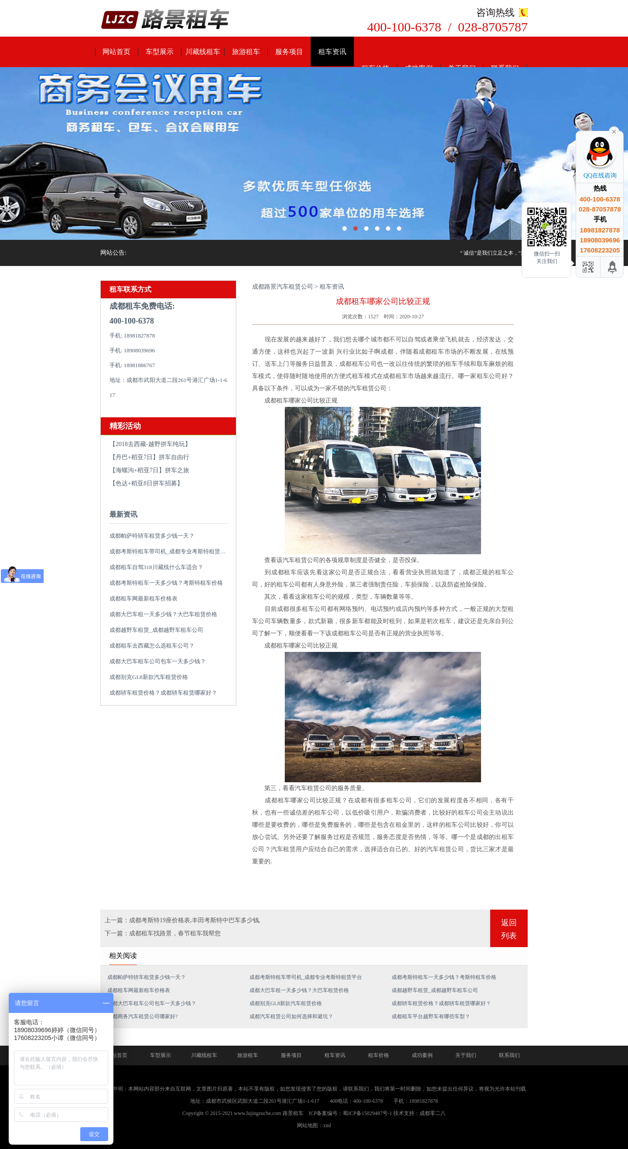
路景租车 (293, 1113)
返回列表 (509, 929)
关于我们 (465, 1055)
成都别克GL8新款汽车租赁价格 (148, 677)
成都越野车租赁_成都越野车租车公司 (156, 630)
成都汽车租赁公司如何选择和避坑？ (291, 1016)
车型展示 (160, 51)
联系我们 (509, 1055)
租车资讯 (332, 51)
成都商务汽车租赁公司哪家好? (142, 1016)
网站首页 (116, 51)
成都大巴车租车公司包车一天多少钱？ (157, 661)
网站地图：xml (314, 1125)
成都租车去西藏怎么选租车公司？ (152, 645)
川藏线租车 (202, 51)
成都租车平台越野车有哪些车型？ (431, 1016)
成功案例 (422, 1055)
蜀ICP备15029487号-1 (367, 1113)
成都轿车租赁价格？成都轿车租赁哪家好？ (163, 692)
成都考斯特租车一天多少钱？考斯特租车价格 (166, 583)
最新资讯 (123, 514)
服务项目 (289, 51)
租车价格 (378, 1055)
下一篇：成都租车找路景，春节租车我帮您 (163, 933)
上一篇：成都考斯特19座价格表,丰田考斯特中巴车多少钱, (182, 920)
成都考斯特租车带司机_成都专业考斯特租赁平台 (170, 551)
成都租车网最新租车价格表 (143, 598)
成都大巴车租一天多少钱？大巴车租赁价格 (163, 614)
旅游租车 (246, 51)
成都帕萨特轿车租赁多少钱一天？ (152, 535)
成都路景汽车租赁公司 (282, 286)
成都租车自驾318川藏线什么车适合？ (156, 567)
